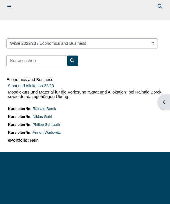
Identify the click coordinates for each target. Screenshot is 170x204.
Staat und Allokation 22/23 (31, 86)
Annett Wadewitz (47, 132)
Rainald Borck (44, 109)
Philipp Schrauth (46, 124)
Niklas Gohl (42, 116)
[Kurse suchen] (36, 61)
